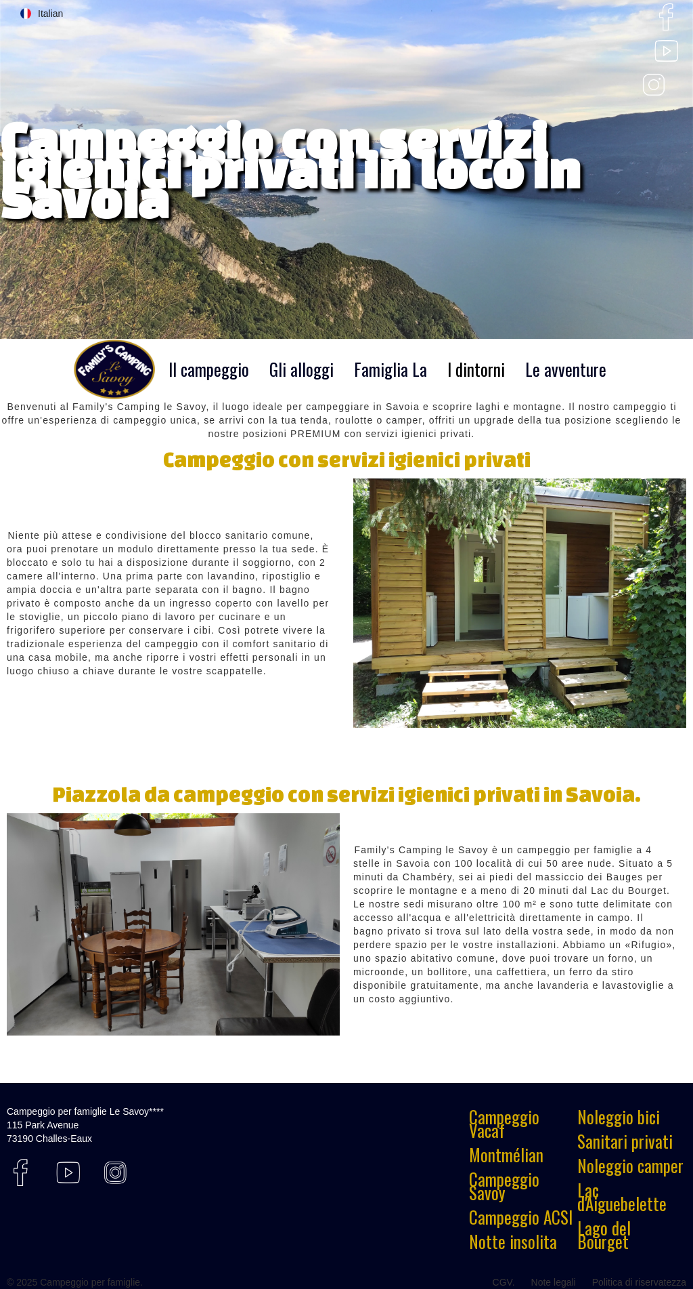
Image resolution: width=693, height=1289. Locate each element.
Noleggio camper (630, 1165)
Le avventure (565, 369)
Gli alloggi (301, 369)
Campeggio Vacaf (504, 1124)
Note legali (553, 1282)
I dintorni (476, 369)
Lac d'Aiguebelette (622, 1197)
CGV (502, 1282)
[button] (41, 13)
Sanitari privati (625, 1141)
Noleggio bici (618, 1117)
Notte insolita (513, 1241)
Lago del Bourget (604, 1235)
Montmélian (506, 1155)
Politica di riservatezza (639, 1282)
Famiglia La (390, 369)
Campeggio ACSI (521, 1217)
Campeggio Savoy (504, 1186)
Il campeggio (209, 369)
